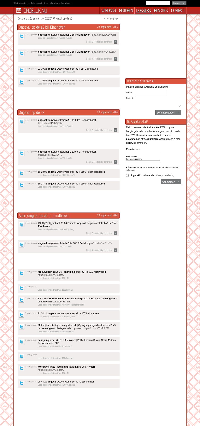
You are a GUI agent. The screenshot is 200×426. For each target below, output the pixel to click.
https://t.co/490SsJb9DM (96, 328)
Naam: (129, 92)
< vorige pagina (112, 18)
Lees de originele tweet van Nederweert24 (56, 331)
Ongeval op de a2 (62, 18)
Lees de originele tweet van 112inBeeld (55, 38)
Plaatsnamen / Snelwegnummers (134, 157)
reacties (161, 10)
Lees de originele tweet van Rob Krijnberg (56, 229)
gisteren (126, 10)
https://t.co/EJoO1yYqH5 (103, 34)
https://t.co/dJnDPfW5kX (103, 51)
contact (178, 10)
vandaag (108, 10)
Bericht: (129, 98)
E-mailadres (132, 149)
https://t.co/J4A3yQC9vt (50, 123)
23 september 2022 (40, 18)
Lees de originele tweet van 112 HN (53, 278)
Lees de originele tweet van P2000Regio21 (56, 175)
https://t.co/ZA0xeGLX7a (99, 243)
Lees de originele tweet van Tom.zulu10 (55, 346)
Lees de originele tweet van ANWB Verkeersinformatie (61, 305)
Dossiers (22, 18)
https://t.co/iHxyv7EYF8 (50, 155)
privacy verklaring (164, 175)
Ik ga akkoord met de (152, 175)
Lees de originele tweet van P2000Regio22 (56, 72)
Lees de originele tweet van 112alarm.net (55, 290)
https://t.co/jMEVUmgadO (51, 275)
